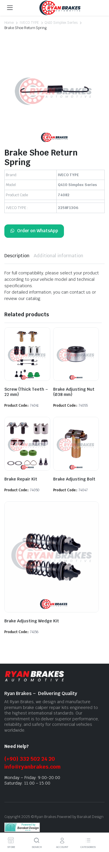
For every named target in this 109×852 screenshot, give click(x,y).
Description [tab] (16, 256)
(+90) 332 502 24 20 (29, 758)
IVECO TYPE (29, 22)
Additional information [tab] (58, 256)
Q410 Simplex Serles (61, 22)
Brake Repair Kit (20, 479)
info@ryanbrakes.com (32, 766)
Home (9, 22)
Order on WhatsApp (34, 231)
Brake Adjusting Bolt (74, 479)
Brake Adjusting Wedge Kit (31, 621)
